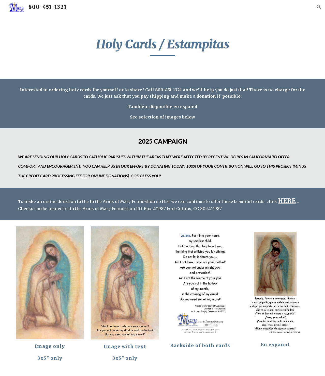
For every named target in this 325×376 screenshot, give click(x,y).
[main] (162, 46)
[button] (319, 7)
